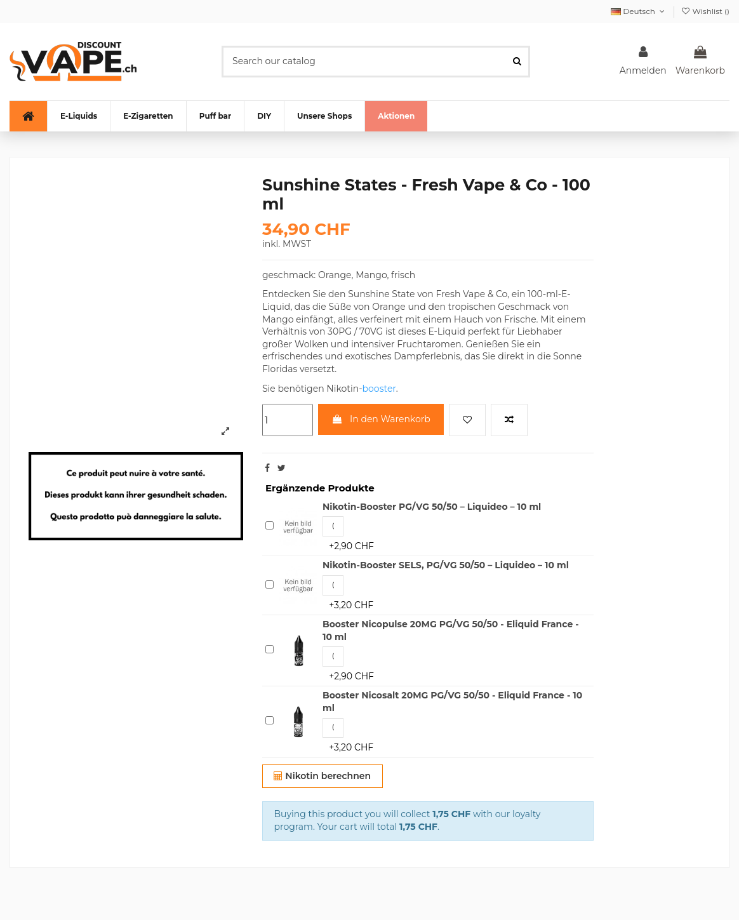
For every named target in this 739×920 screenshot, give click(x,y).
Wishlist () (705, 11)
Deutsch (639, 11)
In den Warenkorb (380, 419)
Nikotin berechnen (322, 776)
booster (379, 388)
